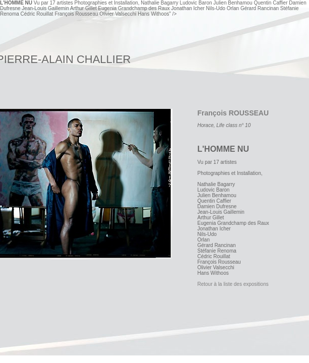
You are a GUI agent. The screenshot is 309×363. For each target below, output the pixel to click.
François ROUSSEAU (233, 113)
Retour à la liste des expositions (233, 284)
